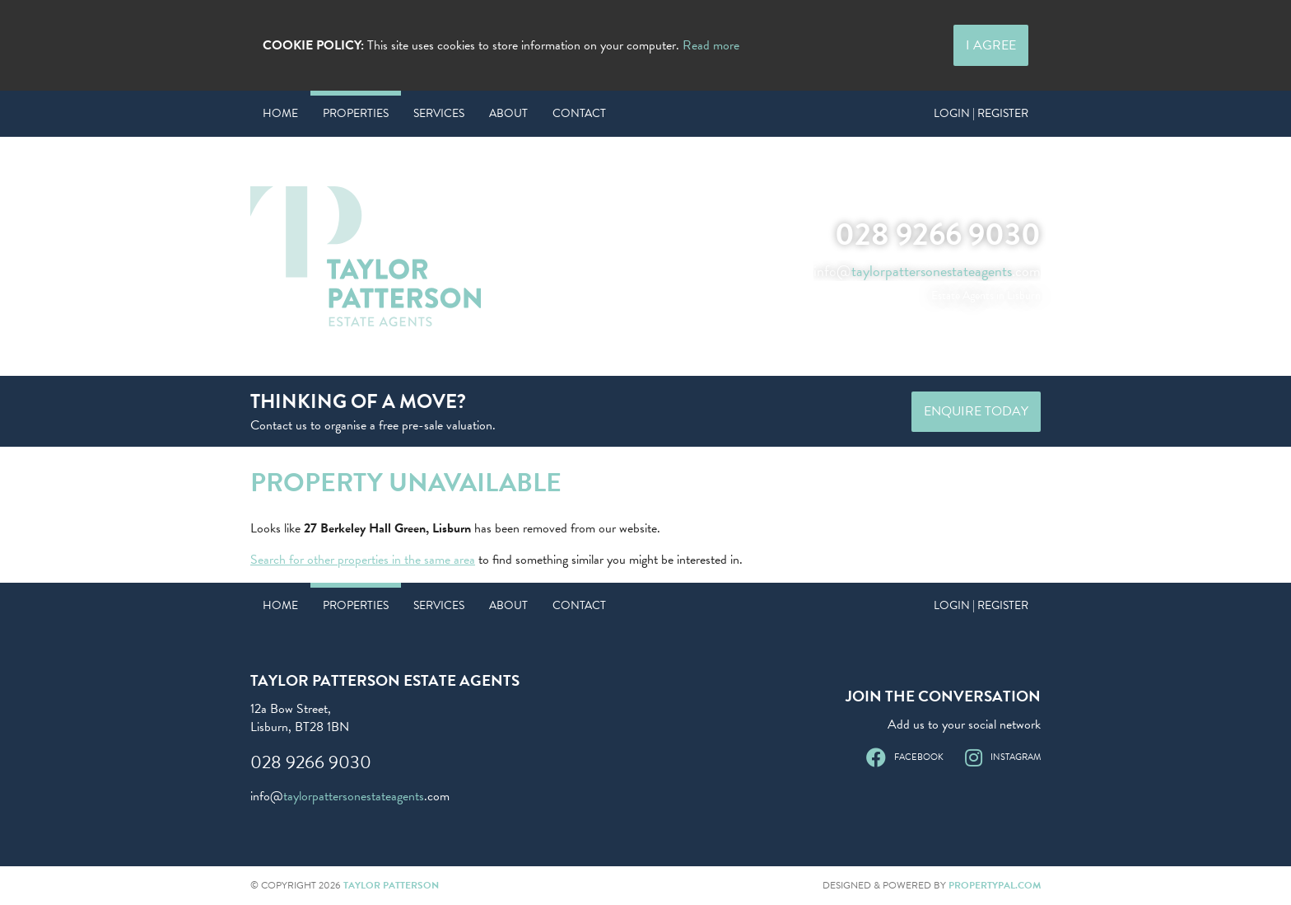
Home (280, 113)
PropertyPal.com (994, 885)
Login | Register (981, 113)
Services (438, 113)
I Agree (991, 45)
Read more (711, 45)
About (508, 113)
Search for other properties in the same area (362, 560)
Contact (579, 113)
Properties (356, 113)
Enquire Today (976, 411)
